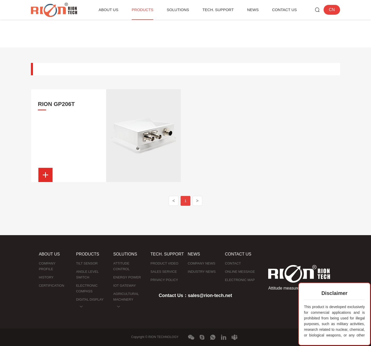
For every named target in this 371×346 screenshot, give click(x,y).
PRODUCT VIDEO (164, 263)
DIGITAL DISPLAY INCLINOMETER (89, 302)
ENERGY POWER (127, 277)
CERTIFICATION (51, 285)
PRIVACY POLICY (164, 280)
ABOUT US (108, 9)
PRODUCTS (142, 9)
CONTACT (233, 263)
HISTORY (46, 277)
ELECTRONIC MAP (240, 280)
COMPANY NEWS (201, 263)
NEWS (253, 9)
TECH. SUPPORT (218, 9)
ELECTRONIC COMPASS (87, 288)
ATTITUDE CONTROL (121, 266)
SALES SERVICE (163, 272)
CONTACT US (284, 9)
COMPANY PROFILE (47, 266)
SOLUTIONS (178, 9)
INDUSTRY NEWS (202, 272)
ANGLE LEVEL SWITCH (87, 274)
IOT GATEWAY (124, 285)
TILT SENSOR (87, 263)
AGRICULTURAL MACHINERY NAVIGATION (126, 299)
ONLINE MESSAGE (240, 272)
